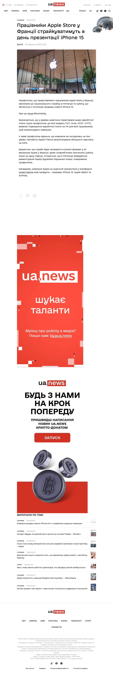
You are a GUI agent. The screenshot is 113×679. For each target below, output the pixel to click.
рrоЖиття (57, 627)
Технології (58, 11)
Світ (6, 11)
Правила (42, 668)
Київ (25, 11)
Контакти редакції (80, 668)
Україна (15, 11)
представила (26, 172)
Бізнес (46, 11)
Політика (35, 11)
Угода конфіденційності (59, 668)
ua (90, 11)
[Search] (109, 10)
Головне (20, 20)
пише (30, 113)
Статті (19, 564)
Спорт (88, 621)
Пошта (82, 11)
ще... (68, 11)
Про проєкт (30, 668)
